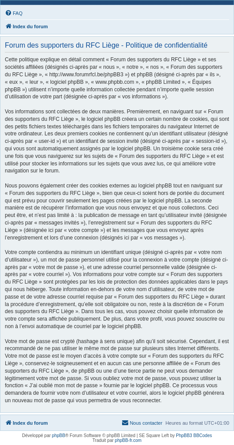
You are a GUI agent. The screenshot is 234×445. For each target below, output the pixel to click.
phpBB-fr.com (128, 440)
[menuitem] (13, 13)
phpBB (58, 435)
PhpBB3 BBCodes (194, 435)
